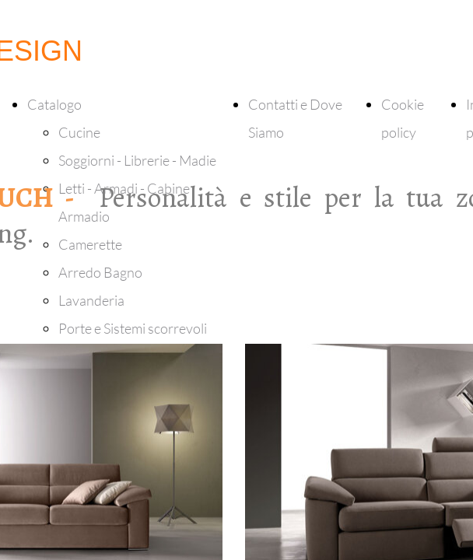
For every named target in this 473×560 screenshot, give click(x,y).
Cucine (79, 132)
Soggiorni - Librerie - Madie (137, 160)
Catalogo (54, 104)
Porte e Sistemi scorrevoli (132, 328)
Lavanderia (91, 300)
